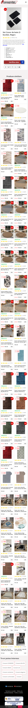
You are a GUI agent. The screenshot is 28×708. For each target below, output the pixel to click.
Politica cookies (18, 693)
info (12, 101)
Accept (20, 706)
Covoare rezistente (8, 672)
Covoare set (16, 668)
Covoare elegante (20, 672)
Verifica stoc (16, 62)
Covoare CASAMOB (8, 663)
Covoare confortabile (8, 677)
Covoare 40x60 (7, 668)
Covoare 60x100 (20, 663)
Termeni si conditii (11, 691)
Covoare (19, 677)
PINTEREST (18, 686)
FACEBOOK (9, 686)
